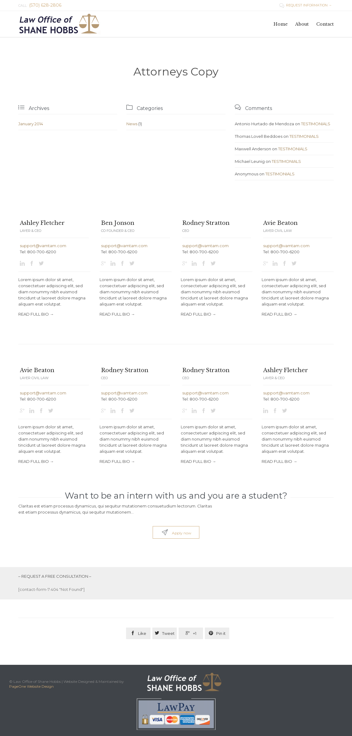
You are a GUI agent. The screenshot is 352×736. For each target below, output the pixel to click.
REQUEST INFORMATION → (305, 5)
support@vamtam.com (43, 245)
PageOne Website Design (31, 686)
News (131, 123)
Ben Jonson (117, 223)
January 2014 (30, 123)
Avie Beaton (280, 223)
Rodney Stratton (206, 223)
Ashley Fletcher (42, 223)
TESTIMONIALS (315, 123)
